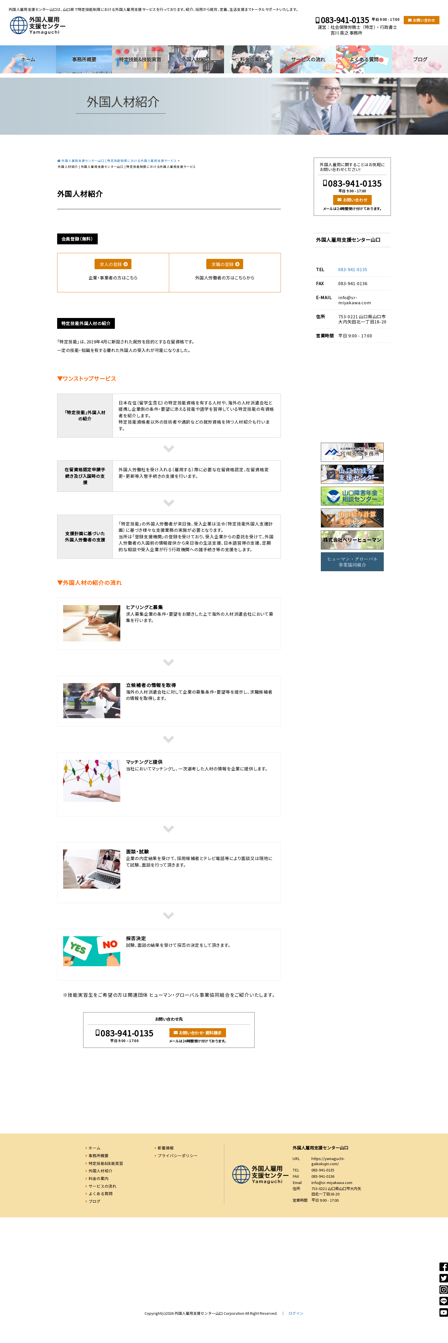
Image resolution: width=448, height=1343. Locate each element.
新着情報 (166, 1148)
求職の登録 (222, 264)
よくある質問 (364, 59)
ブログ (420, 59)
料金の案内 (252, 59)
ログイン (296, 1313)
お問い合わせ (424, 20)
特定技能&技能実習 (140, 59)
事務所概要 (84, 59)
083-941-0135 (345, 20)
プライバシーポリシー (178, 1155)
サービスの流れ (308, 59)
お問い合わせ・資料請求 (200, 1033)
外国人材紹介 (196, 59)
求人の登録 (111, 264)
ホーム (28, 59)
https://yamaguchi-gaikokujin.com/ (328, 1161)
